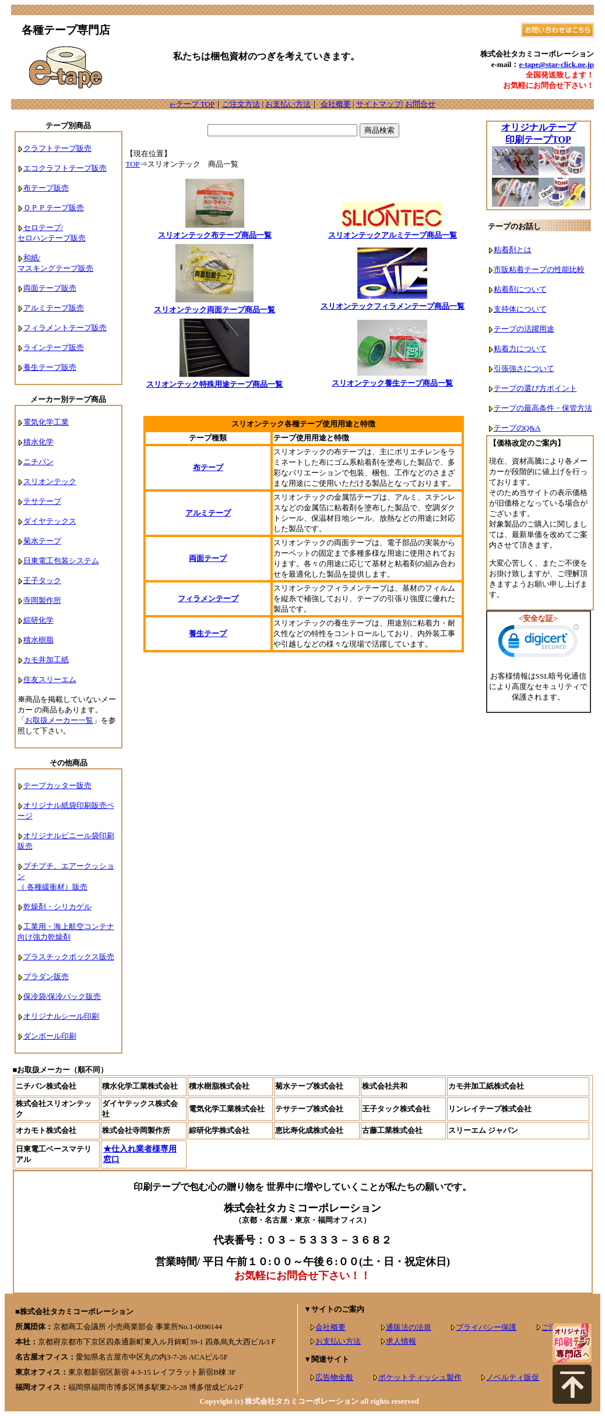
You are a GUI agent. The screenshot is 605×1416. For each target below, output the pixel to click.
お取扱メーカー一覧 (59, 720)
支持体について (520, 309)
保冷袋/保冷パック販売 (62, 996)
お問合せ (420, 104)
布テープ (208, 467)
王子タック (42, 580)
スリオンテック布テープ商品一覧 (215, 235)
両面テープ (208, 558)
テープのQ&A (517, 427)
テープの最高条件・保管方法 (543, 408)
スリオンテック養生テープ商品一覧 (392, 383)
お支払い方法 (288, 104)
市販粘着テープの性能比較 (539, 269)
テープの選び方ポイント (535, 388)
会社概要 (336, 104)
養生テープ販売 (49, 367)
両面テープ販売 (49, 288)
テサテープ (42, 501)
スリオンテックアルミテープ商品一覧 (392, 235)
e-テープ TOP (192, 104)
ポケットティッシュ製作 (420, 1377)
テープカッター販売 (57, 785)
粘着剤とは (513, 249)
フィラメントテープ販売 (65, 327)
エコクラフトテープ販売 (65, 168)
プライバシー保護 (486, 1327)
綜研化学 (38, 620)
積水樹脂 (38, 639)
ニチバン (38, 461)
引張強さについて (524, 368)
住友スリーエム (49, 679)
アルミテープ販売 (53, 307)
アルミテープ (208, 513)
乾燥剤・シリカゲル (57, 906)
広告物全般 (334, 1377)
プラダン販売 (46, 976)
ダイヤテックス (49, 521)
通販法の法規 (408, 1327)
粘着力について (520, 348)
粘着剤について (520, 289)
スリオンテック (49, 481)
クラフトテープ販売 (57, 148)
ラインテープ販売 (53, 347)
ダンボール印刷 (49, 1036)
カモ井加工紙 (46, 659)
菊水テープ (42, 540)
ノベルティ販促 (512, 1377)
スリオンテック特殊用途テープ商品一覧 (214, 384)
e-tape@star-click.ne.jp (556, 64)
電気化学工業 (46, 422)
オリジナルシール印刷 (61, 1016)
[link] (538, 643)
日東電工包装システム (61, 560)
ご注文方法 (241, 104)
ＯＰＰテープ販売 (53, 207)
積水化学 (38, 441)
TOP (133, 164)
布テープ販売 (46, 187)
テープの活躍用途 (524, 328)
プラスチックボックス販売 (68, 956)
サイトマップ (379, 104)
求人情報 (401, 1341)
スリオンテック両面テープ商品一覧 (214, 309)
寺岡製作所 (42, 600)
